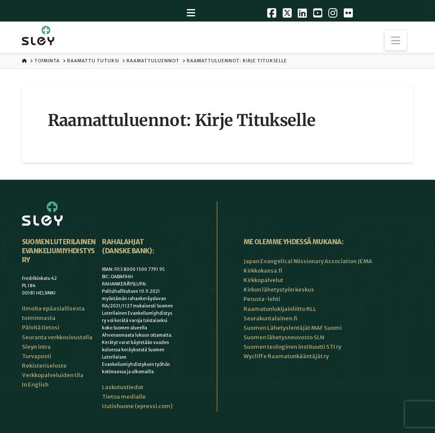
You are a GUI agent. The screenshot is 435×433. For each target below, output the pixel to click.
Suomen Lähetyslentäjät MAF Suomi (293, 328)
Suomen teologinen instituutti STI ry (292, 346)
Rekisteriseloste (44, 365)
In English (35, 384)
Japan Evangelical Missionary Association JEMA (308, 261)
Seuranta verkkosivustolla (57, 337)
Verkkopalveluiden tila (52, 375)
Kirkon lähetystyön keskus (279, 289)
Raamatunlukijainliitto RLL (280, 309)
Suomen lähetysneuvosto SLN (284, 337)
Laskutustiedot (122, 387)
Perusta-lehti (262, 299)
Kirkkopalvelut (263, 280)
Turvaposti (36, 356)
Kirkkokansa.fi (263, 270)
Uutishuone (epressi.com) (137, 406)
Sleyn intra (36, 346)
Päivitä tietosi (40, 327)
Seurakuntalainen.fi (270, 318)
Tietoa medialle (124, 396)
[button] (396, 41)
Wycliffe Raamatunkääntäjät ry (286, 356)
